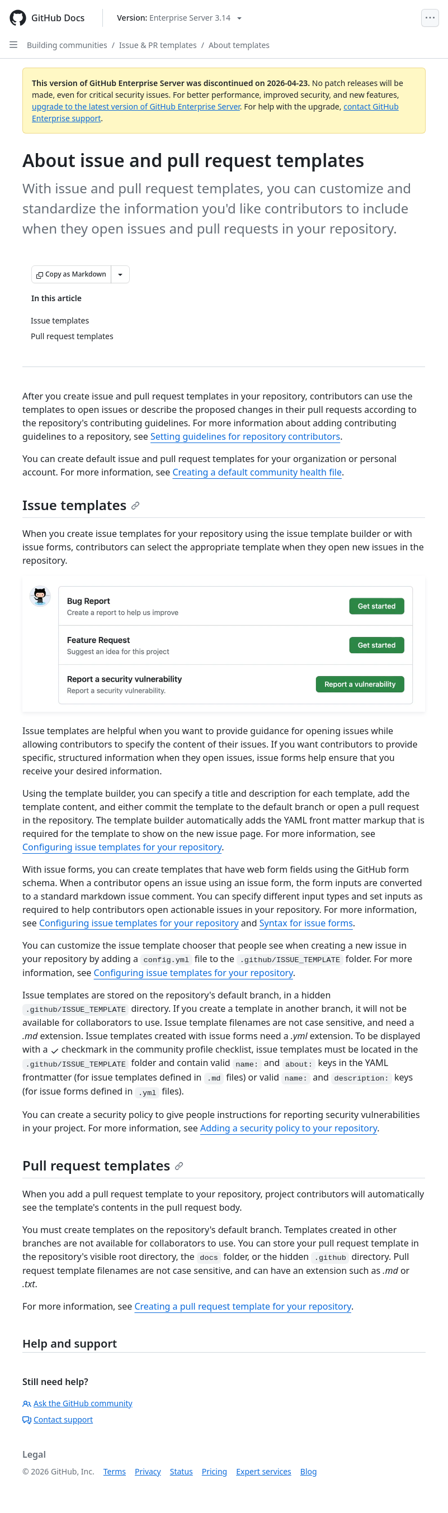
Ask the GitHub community (77, 1403)
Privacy (148, 1471)
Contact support (57, 1419)
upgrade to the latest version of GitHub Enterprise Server (136, 106)
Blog (308, 1471)
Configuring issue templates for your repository (121, 847)
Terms (114, 1471)
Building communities (67, 45)
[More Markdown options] (120, 274)
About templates (239, 45)
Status (181, 1471)
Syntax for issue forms (306, 923)
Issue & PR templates (158, 45)
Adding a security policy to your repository (288, 1128)
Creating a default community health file (257, 472)
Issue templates (81, 505)
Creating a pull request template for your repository (242, 1306)
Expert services (263, 1471)
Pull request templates (102, 1165)
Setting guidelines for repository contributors (245, 436)
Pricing (214, 1471)
